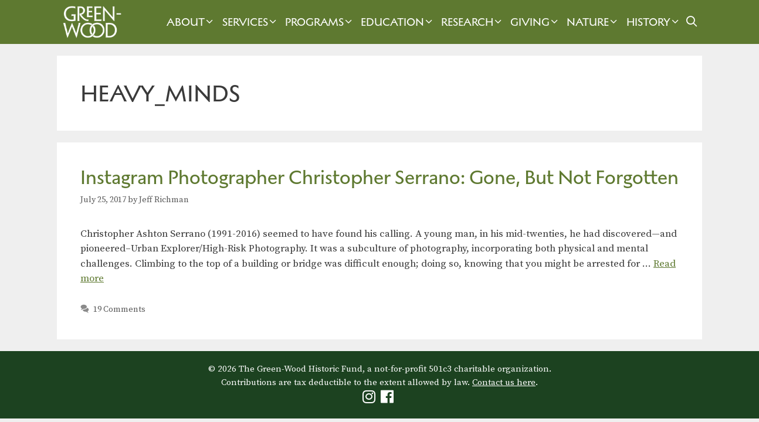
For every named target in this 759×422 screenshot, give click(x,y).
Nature (593, 22)
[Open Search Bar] (692, 22)
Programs (320, 22)
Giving (535, 22)
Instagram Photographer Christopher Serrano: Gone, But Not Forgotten (379, 177)
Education (398, 22)
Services (250, 22)
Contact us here (504, 382)
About (191, 22)
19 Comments (119, 309)
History (654, 22)
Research (472, 22)
